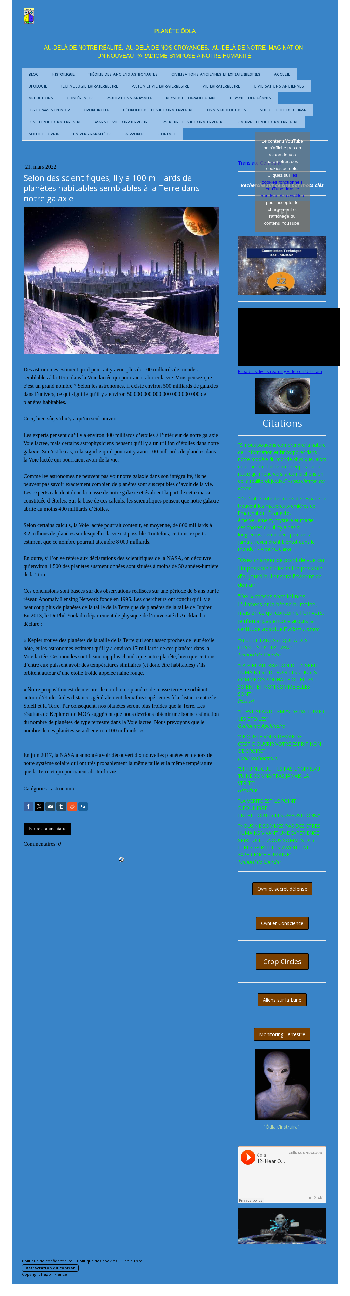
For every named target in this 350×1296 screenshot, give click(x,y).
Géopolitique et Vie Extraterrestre (158, 110)
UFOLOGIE (38, 86)
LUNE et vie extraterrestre (55, 122)
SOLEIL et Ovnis (44, 134)
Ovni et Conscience (282, 923)
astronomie (63, 788)
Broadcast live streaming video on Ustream (280, 371)
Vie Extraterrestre (221, 86)
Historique (63, 74)
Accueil (282, 74)
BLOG (34, 74)
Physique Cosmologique (191, 98)
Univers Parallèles (92, 134)
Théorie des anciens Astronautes (123, 74)
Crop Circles (282, 961)
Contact (167, 134)
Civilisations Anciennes (279, 86)
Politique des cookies (97, 1261)
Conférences (80, 98)
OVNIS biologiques (226, 110)
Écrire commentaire (48, 828)
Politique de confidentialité (47, 1261)
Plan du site (132, 1261)
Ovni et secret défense (282, 888)
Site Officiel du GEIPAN (283, 110)
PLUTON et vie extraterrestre (160, 86)
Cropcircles (96, 110)
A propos (135, 134)
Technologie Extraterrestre (89, 86)
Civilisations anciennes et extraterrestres (215, 74)
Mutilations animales (129, 98)
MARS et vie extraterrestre (122, 122)
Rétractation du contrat (50, 1267)
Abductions (41, 98)
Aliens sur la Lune (282, 1000)
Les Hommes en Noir (49, 110)
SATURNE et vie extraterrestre (268, 122)
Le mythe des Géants (250, 98)
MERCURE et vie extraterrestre (194, 122)
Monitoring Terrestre (282, 1034)
